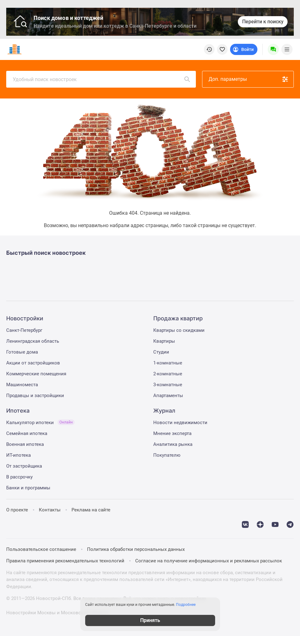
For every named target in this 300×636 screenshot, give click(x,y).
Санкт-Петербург (24, 330)
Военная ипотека (25, 444)
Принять (150, 620)
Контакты (50, 510)
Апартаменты (168, 395)
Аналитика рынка (172, 444)
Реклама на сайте (91, 510)
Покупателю (166, 455)
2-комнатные (167, 374)
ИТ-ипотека (18, 455)
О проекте (17, 510)
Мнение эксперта (172, 433)
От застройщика (24, 466)
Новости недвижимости (180, 422)
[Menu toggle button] (287, 49)
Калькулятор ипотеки (40, 422)
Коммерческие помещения (36, 374)
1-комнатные (167, 363)
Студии (161, 352)
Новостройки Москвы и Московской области (57, 612)
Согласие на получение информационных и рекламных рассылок (208, 561)
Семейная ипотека (26, 433)
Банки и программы (28, 488)
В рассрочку (19, 477)
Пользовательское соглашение (41, 549)
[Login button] (243, 49)
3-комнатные (167, 384)
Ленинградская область (32, 341)
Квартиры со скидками (179, 330)
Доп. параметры (249, 79)
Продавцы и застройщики (35, 395)
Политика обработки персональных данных (136, 549)
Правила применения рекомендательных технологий (65, 561)
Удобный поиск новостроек (102, 79)
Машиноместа (22, 384)
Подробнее (186, 604)
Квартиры (164, 341)
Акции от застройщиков (33, 363)
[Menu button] (273, 49)
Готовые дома (22, 352)
